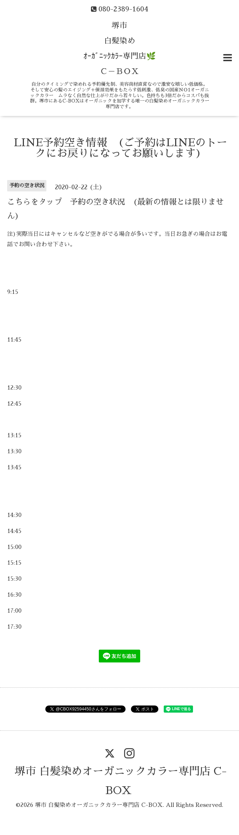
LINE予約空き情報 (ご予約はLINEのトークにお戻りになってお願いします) (120, 148)
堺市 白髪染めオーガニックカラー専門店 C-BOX (99, 805)
